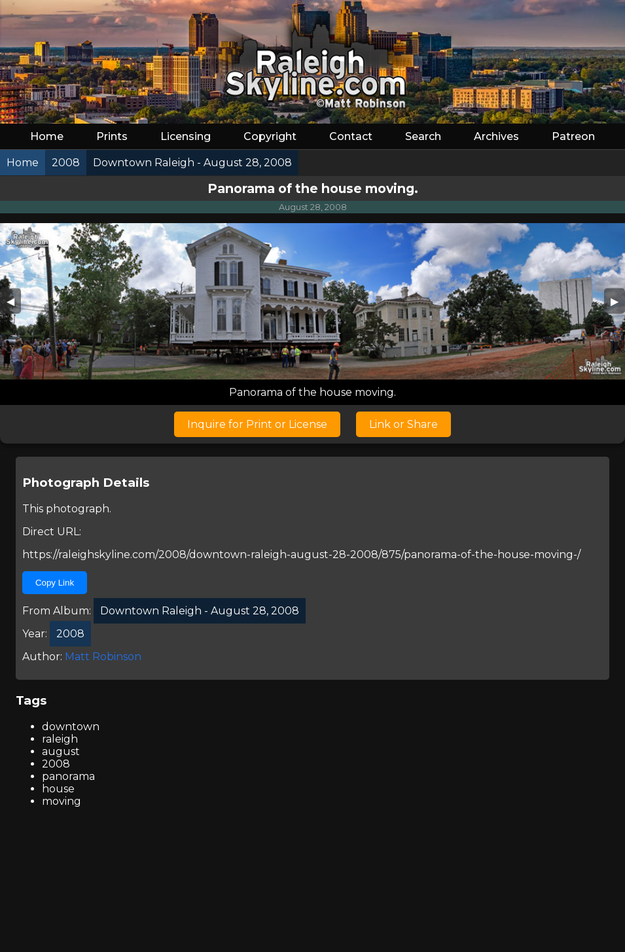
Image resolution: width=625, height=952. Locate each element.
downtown (70, 726)
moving (61, 801)
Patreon (573, 136)
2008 (56, 764)
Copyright (269, 136)
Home (46, 136)
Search (423, 136)
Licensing (185, 136)
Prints (112, 136)
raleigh (60, 739)
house (58, 789)
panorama (68, 776)
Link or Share (403, 424)
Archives (496, 136)
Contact (350, 136)
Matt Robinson (103, 656)
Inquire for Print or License (257, 424)
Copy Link (54, 583)
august (61, 751)
